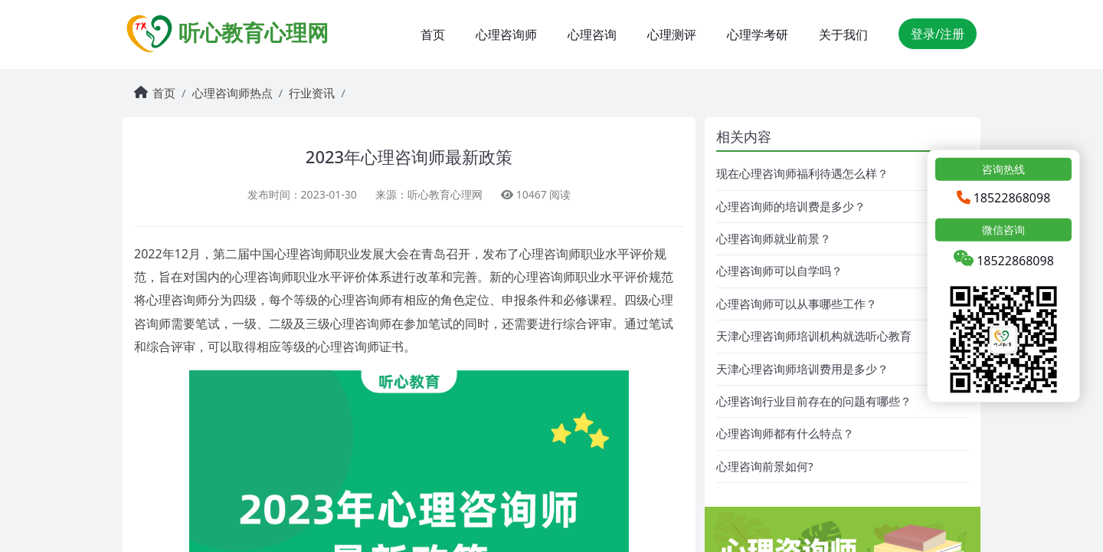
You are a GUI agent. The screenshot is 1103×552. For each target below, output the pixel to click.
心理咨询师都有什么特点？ (785, 433)
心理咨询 (592, 34)
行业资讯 (312, 92)
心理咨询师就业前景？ (773, 238)
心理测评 (671, 34)
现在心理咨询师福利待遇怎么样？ (802, 173)
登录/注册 (937, 33)
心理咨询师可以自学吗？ (779, 270)
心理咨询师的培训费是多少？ (791, 206)
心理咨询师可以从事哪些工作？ (796, 303)
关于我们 (843, 34)
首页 (433, 34)
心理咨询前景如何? (764, 466)
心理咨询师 (506, 34)
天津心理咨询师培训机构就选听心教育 (814, 335)
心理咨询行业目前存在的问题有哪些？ (814, 401)
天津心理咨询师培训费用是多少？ (802, 368)
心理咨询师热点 (232, 92)
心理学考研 (757, 34)
